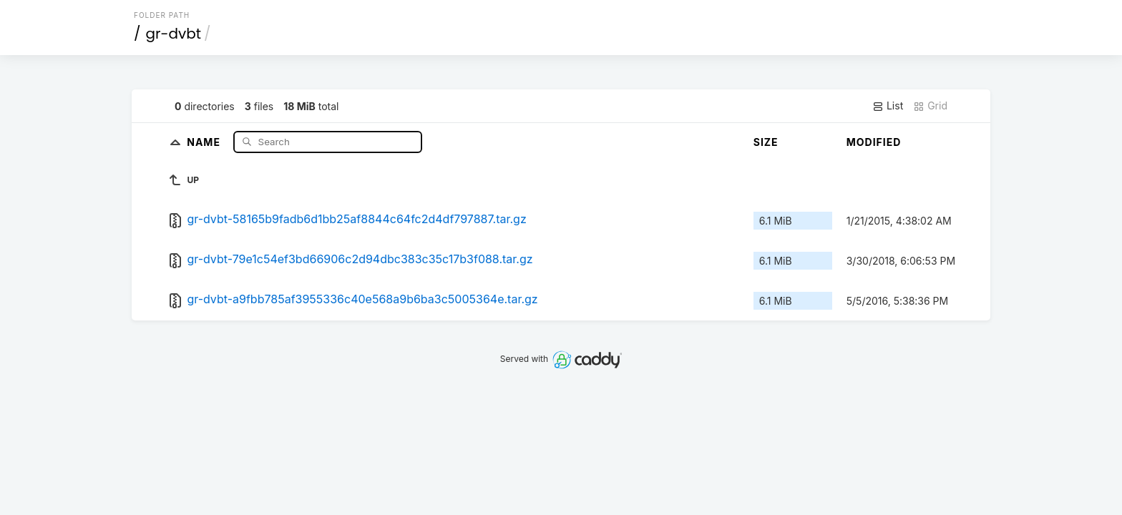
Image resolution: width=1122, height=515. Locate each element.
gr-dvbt (174, 34)
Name (205, 141)
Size (766, 142)
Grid (930, 105)
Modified (874, 142)
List (887, 105)
